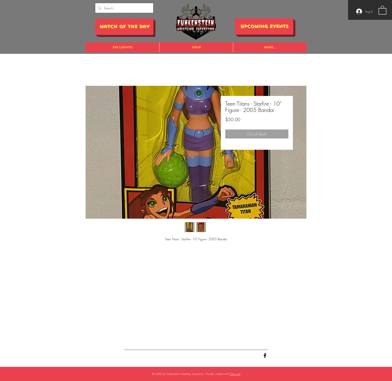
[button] (382, 10)
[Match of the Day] (124, 26)
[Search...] (124, 8)
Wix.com (235, 374)
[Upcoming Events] (264, 26)
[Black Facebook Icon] (265, 355)
